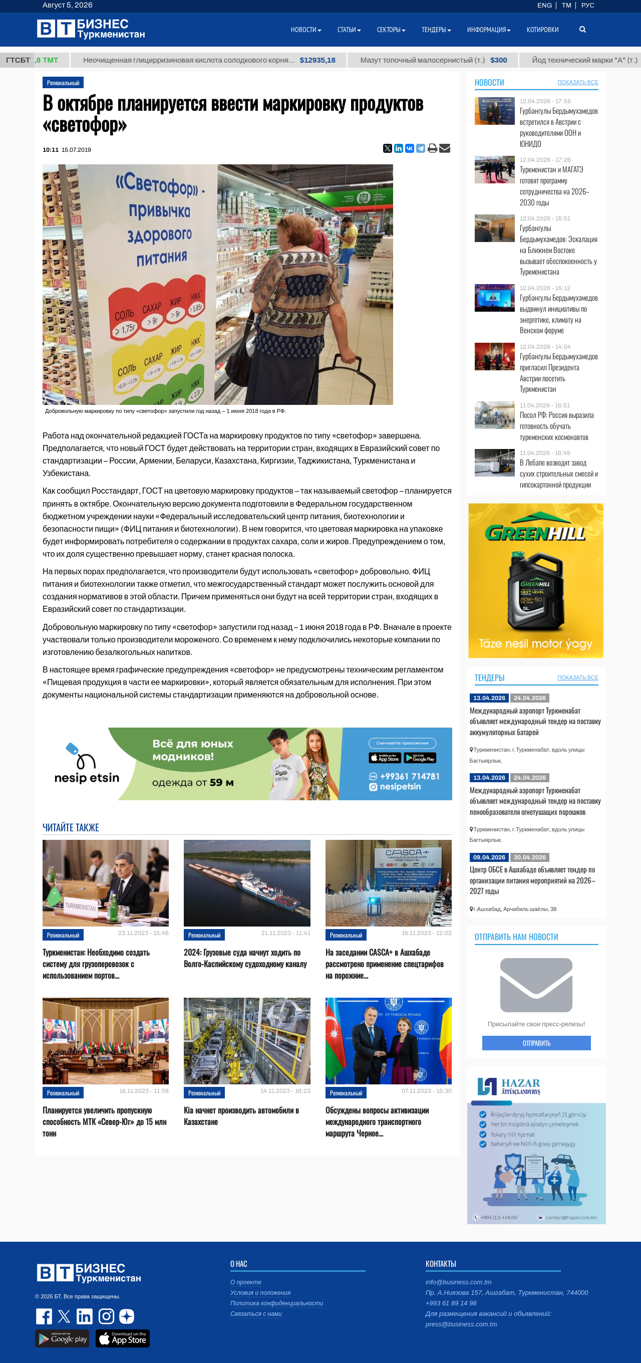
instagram (105, 1316)
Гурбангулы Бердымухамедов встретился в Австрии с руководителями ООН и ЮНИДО (559, 126)
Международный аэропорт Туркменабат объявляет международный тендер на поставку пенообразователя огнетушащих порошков (535, 800)
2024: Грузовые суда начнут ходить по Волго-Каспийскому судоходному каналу (245, 958)
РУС (587, 5)
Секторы (391, 29)
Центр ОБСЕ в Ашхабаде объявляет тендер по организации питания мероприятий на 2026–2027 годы (532, 879)
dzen (125, 1316)
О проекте (245, 1282)
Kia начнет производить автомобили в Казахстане (241, 1115)
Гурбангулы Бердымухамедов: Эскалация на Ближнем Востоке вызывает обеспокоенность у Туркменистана (558, 249)
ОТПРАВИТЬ (536, 1043)
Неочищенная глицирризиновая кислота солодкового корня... (226, 60)
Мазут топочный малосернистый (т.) (451, 60)
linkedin (85, 1316)
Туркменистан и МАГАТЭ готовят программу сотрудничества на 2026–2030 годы (554, 185)
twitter (65, 1316)
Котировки (543, 29)
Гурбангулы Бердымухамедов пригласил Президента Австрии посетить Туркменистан (559, 372)
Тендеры (490, 677)
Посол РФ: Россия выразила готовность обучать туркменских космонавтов (557, 425)
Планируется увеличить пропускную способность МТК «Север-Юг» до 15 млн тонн (104, 1121)
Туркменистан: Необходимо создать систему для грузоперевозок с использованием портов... (96, 964)
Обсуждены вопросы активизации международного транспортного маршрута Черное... (377, 1121)
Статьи (349, 29)
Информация (489, 29)
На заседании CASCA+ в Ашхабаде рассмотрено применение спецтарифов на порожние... (385, 964)
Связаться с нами (256, 1313)
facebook (45, 1316)
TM (566, 5)
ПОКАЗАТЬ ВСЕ (578, 82)
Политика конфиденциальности (277, 1303)
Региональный (63, 82)
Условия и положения (260, 1292)
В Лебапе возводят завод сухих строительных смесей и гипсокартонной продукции (559, 473)
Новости (489, 82)
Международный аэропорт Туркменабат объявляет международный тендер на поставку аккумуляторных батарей (535, 721)
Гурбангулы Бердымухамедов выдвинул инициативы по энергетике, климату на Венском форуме (559, 313)
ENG (544, 5)
